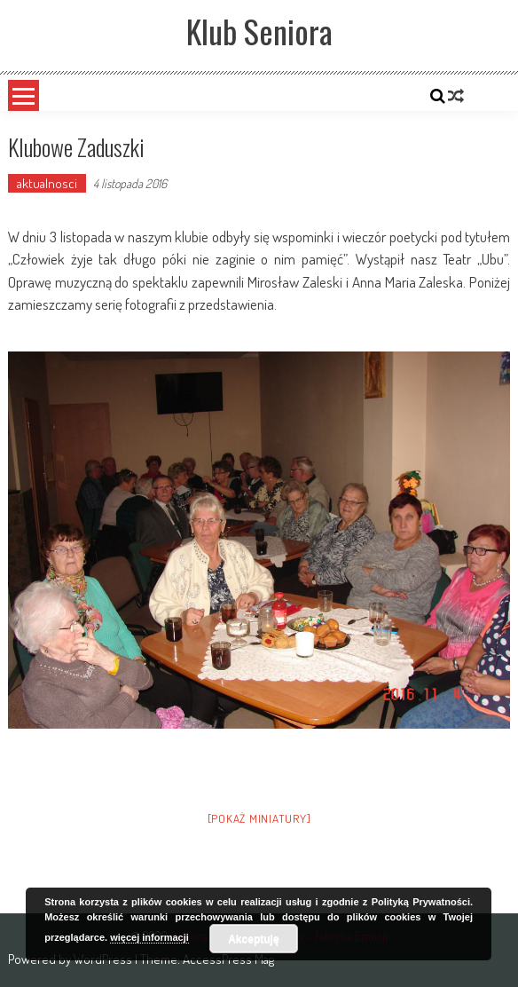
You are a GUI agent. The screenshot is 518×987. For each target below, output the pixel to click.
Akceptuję (253, 939)
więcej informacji (149, 937)
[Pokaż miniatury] (259, 818)
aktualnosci (47, 183)
